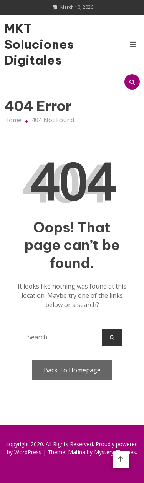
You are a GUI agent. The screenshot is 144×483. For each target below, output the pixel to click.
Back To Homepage (72, 370)
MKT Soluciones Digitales (24, 44)
